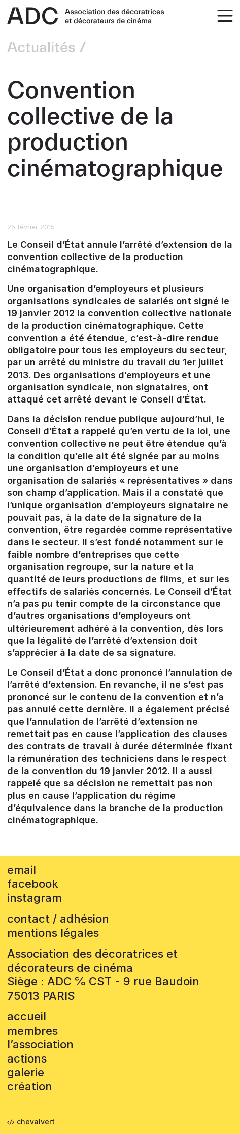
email (21, 869)
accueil (26, 1016)
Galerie (25, 1072)
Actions (27, 1058)
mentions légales (53, 932)
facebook (32, 883)
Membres (32, 1030)
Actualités (41, 48)
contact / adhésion (58, 918)
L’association (40, 1044)
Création (29, 1086)
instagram (34, 897)
